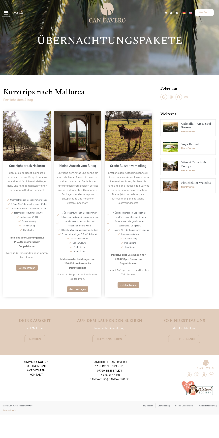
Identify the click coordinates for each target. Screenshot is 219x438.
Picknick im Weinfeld (196, 182)
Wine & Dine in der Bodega (194, 164)
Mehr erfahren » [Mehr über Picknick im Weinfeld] (188, 187)
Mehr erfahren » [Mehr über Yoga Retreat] (188, 148)
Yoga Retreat (190, 144)
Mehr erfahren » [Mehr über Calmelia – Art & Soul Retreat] (188, 131)
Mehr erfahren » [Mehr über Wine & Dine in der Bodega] (188, 170)
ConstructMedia (9, 410)
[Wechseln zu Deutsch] (184, 10)
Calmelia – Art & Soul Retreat (196, 125)
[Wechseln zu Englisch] (190, 10)
